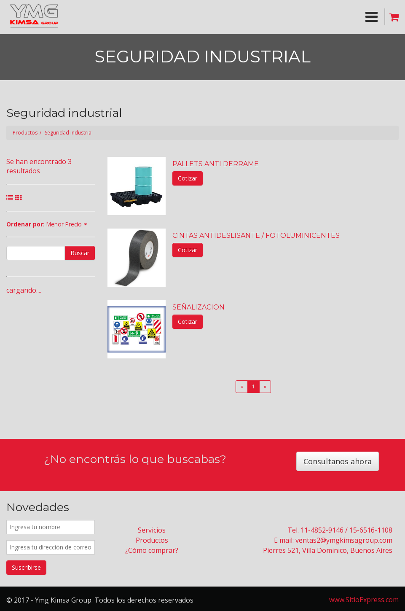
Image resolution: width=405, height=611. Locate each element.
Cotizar (187, 178)
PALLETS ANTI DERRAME (215, 164)
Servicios (152, 530)
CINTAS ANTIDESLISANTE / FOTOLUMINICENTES (256, 235)
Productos (25, 132)
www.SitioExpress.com (364, 599)
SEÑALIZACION (198, 307)
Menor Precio (64, 224)
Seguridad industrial (69, 132)
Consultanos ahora (337, 461)
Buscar (79, 253)
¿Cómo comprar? (151, 550)
